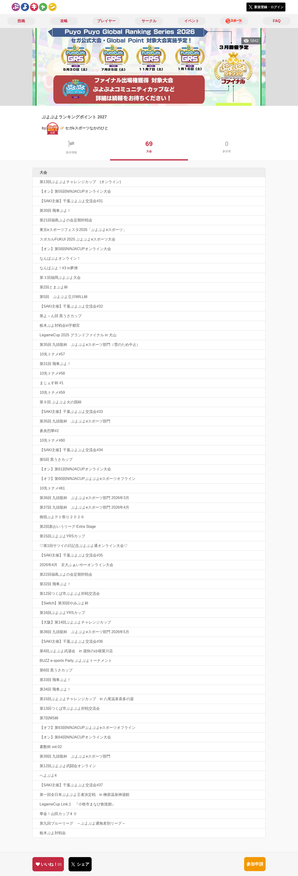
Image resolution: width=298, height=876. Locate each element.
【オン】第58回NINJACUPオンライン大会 (75, 249)
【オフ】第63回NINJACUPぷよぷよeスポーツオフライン (87, 728)
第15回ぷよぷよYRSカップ (62, 536)
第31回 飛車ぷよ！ (55, 364)
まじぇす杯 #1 (51, 383)
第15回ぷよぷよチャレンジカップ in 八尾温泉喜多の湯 (87, 699)
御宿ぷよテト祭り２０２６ (62, 517)
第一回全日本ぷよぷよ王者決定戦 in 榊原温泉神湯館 (84, 795)
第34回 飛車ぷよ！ (55, 689)
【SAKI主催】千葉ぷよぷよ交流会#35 (71, 555)
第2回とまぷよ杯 (54, 287)
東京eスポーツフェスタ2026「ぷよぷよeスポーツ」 (83, 230)
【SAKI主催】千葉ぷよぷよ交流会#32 (71, 306)
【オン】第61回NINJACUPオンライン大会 (75, 469)
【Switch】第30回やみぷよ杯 (64, 603)
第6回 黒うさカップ (56, 670)
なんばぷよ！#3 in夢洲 (59, 268)
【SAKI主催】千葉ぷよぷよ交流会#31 (71, 201)
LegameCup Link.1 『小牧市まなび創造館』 (78, 804)
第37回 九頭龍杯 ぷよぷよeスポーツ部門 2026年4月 (84, 507)
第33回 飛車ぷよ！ (55, 680)
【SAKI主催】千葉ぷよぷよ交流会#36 (71, 641)
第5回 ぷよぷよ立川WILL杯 (64, 297)
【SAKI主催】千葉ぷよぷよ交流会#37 (71, 785)
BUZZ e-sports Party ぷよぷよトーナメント (76, 661)
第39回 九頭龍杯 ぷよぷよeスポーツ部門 (75, 756)
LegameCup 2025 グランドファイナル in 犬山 (78, 335)
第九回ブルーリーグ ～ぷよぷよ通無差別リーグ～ (82, 823)
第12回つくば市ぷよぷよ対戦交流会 (70, 594)
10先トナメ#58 (52, 373)
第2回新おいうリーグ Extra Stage (68, 526)
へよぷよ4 (48, 775)
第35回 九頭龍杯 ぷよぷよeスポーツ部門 (75, 421)
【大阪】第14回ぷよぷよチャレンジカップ (75, 622)
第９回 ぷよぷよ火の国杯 (61, 402)
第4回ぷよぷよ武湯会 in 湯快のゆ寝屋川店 (76, 651)
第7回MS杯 (49, 718)
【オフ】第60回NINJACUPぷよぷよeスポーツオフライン (87, 479)
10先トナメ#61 (52, 488)
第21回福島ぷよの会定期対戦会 (66, 220)
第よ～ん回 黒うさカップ (61, 316)
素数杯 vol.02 (51, 747)
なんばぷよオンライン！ (60, 258)
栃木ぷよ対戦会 (53, 833)
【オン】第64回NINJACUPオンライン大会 (75, 737)
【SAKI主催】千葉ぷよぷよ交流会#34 (71, 450)
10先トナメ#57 (52, 354)
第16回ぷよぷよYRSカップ (62, 613)
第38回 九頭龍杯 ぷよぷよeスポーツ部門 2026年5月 (84, 632)
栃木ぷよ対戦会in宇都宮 (60, 325)
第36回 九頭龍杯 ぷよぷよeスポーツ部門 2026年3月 (84, 498)
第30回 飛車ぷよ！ (55, 211)
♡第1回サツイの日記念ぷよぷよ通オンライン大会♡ (84, 546)
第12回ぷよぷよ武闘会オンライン (68, 766)
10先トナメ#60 (52, 440)
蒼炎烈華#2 (49, 431)
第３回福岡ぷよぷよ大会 (60, 278)
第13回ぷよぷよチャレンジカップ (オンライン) (80, 182)
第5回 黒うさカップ (56, 459)
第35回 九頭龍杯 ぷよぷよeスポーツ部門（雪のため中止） (90, 345)
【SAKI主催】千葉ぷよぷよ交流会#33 (71, 412)
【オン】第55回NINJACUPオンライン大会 (75, 191)
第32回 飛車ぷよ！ (55, 584)
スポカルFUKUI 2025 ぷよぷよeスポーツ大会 (77, 239)
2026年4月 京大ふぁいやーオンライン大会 (77, 565)
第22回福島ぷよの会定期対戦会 (66, 574)
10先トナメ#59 (52, 392)
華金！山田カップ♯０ (58, 814)
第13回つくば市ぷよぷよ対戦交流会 (70, 708)
